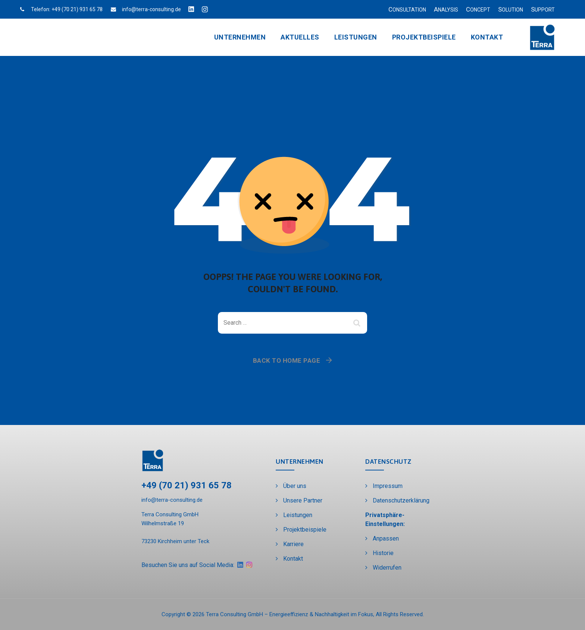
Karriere (293, 544)
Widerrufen (387, 567)
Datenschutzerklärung (401, 500)
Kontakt (487, 37)
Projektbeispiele (424, 37)
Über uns (294, 485)
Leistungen (355, 37)
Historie (383, 553)
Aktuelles (300, 37)
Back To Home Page (286, 360)
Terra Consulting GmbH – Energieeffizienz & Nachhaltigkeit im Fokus (289, 614)
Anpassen (386, 538)
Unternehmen (240, 37)
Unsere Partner (302, 500)
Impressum (388, 485)
